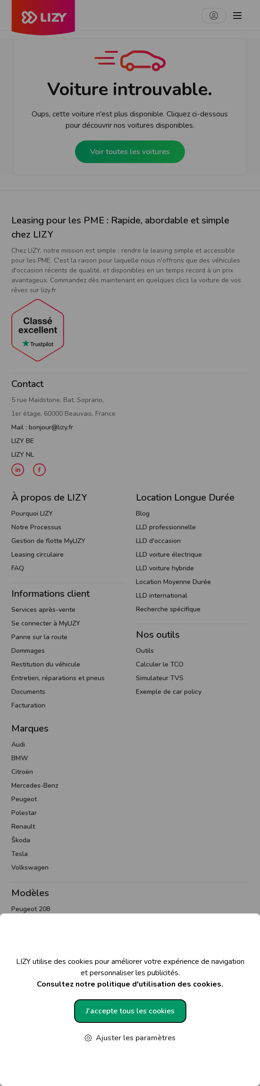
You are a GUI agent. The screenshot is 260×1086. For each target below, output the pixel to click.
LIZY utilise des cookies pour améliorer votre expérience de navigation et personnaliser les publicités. (130, 973)
